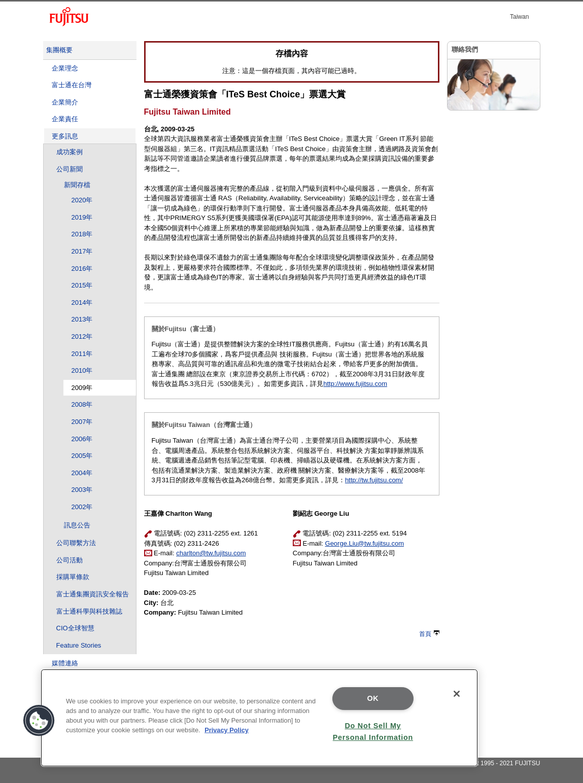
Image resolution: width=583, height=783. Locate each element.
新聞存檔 (77, 185)
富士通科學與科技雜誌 (89, 611)
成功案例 (69, 152)
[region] (259, 718)
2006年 (82, 439)
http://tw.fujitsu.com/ (374, 480)
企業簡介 (65, 102)
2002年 (82, 507)
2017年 (82, 251)
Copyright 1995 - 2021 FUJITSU (496, 763)
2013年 (82, 319)
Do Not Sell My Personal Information (373, 731)
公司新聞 (69, 169)
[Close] (456, 694)
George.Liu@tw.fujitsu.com (364, 543)
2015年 (82, 285)
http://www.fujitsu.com (355, 383)
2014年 (82, 302)
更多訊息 (65, 136)
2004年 (82, 473)
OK (373, 698)
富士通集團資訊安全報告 (92, 594)
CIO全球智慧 (75, 628)
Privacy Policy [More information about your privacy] (226, 730)
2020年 (82, 200)
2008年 (82, 404)
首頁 (429, 633)
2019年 (82, 217)
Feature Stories (78, 645)
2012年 (82, 336)
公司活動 (69, 560)
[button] (39, 720)
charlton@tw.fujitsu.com (211, 553)
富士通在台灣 (71, 85)
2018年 (82, 234)
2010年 (82, 370)
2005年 (82, 455)
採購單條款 (72, 577)
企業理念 (65, 68)
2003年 (82, 489)
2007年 (82, 421)
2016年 (82, 268)
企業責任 (65, 119)
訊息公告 (77, 525)
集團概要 (59, 50)
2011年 (82, 354)
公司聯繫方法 (76, 543)
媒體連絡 (65, 663)
